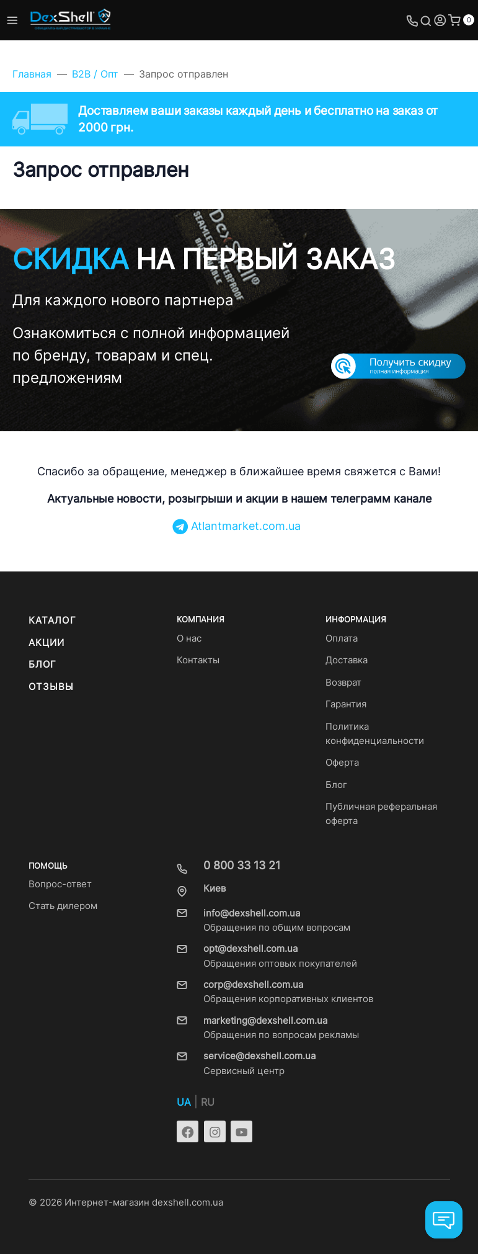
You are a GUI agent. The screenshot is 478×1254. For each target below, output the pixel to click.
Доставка (346, 660)
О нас (189, 638)
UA (184, 1102)
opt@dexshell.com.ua (250, 948)
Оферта (342, 762)
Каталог (52, 620)
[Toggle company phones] (412, 20)
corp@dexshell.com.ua (253, 984)
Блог (43, 664)
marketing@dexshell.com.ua (265, 1020)
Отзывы (51, 686)
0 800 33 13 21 (241, 865)
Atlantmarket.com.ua (236, 525)
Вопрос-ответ (60, 884)
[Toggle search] (426, 20)
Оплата (341, 638)
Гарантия (345, 704)
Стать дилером (63, 905)
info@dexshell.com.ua (251, 913)
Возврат (343, 682)
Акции (47, 642)
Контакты (198, 660)
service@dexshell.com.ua (259, 1056)
